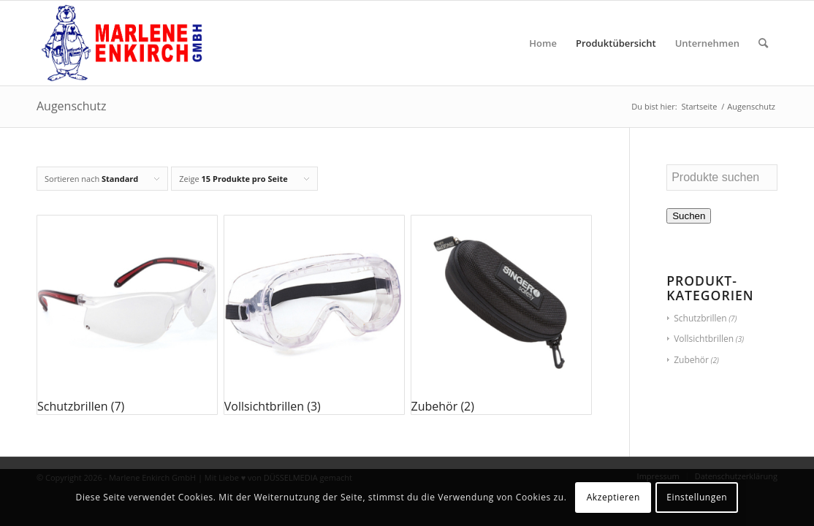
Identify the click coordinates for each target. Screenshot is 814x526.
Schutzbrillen (700, 318)
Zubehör (691, 360)
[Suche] (763, 43)
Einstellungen (696, 497)
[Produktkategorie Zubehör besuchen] (501, 315)
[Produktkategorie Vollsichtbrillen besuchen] (314, 315)
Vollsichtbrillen (704, 338)
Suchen (688, 215)
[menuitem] (543, 43)
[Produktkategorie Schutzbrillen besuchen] (127, 315)
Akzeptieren (613, 497)
